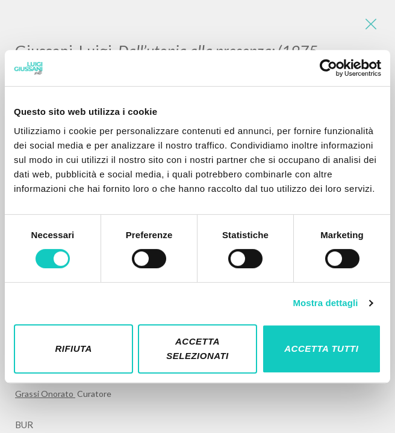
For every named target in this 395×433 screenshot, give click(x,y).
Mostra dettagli (325, 303)
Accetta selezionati (197, 348)
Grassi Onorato (45, 393)
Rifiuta (73, 348)
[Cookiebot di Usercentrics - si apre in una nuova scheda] (328, 68)
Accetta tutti (321, 348)
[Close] (371, 24)
